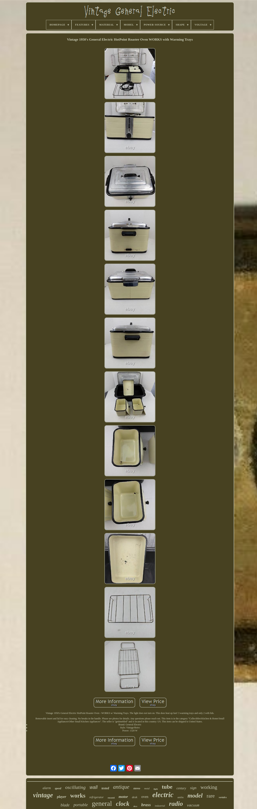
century (181, 788)
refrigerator (96, 797)
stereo (136, 788)
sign (193, 788)
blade (65, 805)
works (78, 795)
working (208, 787)
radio (176, 803)
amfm (180, 797)
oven (144, 797)
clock (122, 803)
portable (80, 804)
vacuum (193, 805)
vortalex (223, 797)
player (61, 797)
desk (134, 797)
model (195, 795)
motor (123, 797)
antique (121, 787)
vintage (43, 795)
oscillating (75, 787)
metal (147, 788)
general (102, 803)
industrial (160, 805)
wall (94, 787)
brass (146, 804)
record (111, 798)
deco (135, 806)
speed (58, 788)
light (156, 789)
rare (211, 796)
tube (167, 787)
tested (105, 788)
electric (162, 795)
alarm (47, 788)
